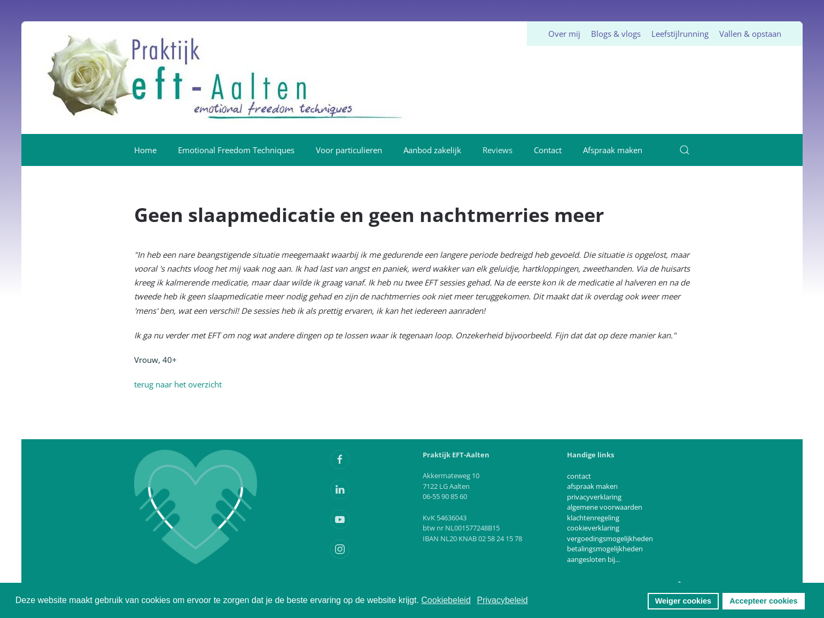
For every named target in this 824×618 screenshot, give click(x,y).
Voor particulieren (349, 150)
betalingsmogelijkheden (605, 548)
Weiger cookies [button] (683, 601)
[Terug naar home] (226, 77)
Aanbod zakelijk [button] (432, 150)
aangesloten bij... (593, 559)
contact (579, 476)
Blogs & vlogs (616, 33)
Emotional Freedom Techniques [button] (236, 150)
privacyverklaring (594, 497)
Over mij (564, 33)
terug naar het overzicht (178, 384)
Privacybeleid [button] (502, 600)
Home (145, 150)
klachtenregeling (593, 517)
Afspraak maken (612, 150)
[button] (684, 150)
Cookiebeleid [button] (446, 600)
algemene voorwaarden (604, 507)
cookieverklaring (593, 528)
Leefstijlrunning (680, 33)
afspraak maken (592, 486)
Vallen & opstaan (750, 33)
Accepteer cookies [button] (763, 601)
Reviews (497, 150)
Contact (548, 150)
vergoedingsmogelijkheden (610, 538)
